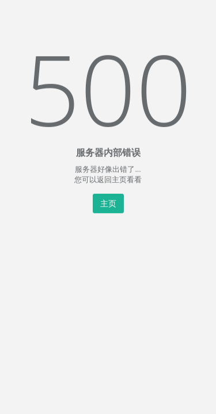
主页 (108, 202)
